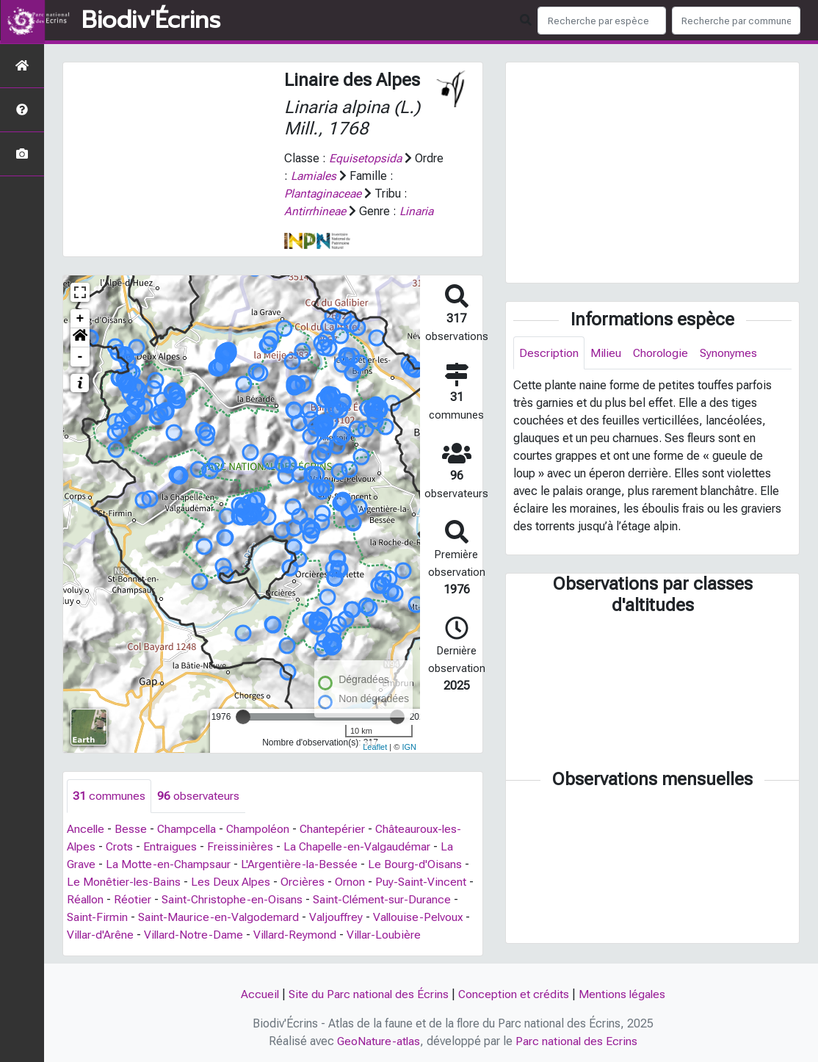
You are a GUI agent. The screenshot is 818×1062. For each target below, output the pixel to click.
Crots (120, 846)
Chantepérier (338, 829)
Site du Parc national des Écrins (368, 994)
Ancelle (86, 829)
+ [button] (80, 319)
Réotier (134, 899)
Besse (132, 829)
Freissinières (242, 846)
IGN (409, 747)
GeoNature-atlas (378, 1041)
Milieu (606, 353)
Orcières (305, 882)
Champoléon (262, 829)
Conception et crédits (514, 994)
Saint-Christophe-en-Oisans (234, 899)
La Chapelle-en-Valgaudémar (360, 846)
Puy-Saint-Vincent (423, 882)
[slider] (243, 716)
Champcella (189, 829)
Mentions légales (623, 994)
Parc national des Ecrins (577, 1041)
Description (549, 353)
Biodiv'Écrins (151, 20)
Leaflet (375, 747)
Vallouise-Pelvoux (422, 917)
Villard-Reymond (298, 935)
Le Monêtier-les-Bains (124, 882)
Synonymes (731, 353)
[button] (80, 337)
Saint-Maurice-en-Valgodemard (220, 917)
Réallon (86, 899)
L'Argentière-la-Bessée (301, 864)
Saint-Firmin (98, 917)
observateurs (198, 796)
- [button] (80, 357)
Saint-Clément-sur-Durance (386, 899)
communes (109, 796)
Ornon (352, 882)
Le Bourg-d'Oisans (417, 864)
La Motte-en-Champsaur (169, 864)
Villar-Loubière (389, 935)
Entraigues (171, 846)
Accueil (258, 994)
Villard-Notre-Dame (195, 935)
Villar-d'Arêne (101, 935)
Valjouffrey (338, 917)
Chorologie (662, 353)
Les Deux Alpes (232, 882)
